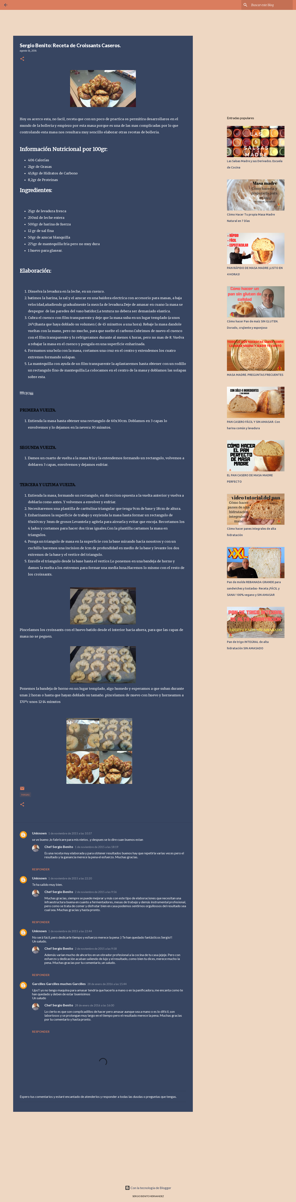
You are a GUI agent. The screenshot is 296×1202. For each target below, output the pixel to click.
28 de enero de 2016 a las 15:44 (107, 984)
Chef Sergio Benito (58, 847)
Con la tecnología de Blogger (148, 1188)
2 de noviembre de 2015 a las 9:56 (96, 892)
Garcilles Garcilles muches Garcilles (59, 984)
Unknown (39, 833)
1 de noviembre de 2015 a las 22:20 (70, 878)
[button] (22, 59)
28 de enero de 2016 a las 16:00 (94, 1005)
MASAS (25, 794)
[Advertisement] (103, 1146)
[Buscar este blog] (271, 5)
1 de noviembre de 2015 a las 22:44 (70, 931)
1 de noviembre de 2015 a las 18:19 (96, 847)
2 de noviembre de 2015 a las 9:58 (96, 948)
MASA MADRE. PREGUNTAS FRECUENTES (255, 374)
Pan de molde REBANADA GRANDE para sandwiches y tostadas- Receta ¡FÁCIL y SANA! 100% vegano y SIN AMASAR (254, 588)
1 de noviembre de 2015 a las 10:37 (70, 833)
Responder (41, 869)
